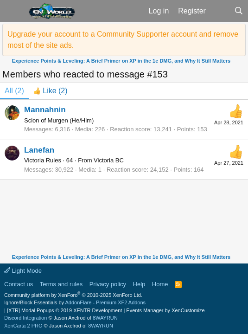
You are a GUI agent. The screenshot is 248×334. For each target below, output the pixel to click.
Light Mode (23, 270)
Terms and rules (61, 284)
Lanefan (39, 150)
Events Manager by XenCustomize (165, 310)
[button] (13, 11)
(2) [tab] (14, 91)
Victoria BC (109, 160)
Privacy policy (107, 284)
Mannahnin (45, 109)
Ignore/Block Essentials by (75, 302)
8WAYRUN (105, 318)
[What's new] (219, 11)
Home (160, 284)
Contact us (18, 284)
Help (139, 284)
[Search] (238, 11)
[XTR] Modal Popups (64, 310)
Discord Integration (25, 318)
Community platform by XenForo (73, 295)
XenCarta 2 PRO (23, 325)
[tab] (50, 91)
